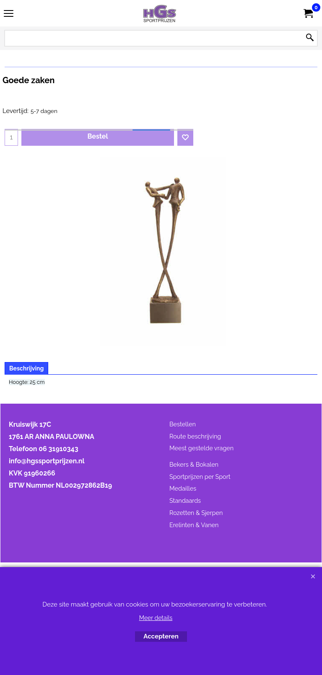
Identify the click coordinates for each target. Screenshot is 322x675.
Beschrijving (26, 368)
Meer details (156, 618)
